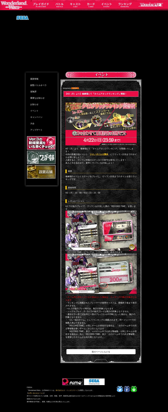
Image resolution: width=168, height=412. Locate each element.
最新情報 (34, 79)
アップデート (36, 130)
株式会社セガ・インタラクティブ (67, 390)
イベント (34, 111)
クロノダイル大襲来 (99, 154)
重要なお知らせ (37, 98)
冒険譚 (33, 92)
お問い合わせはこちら (36, 393)
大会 (32, 123)
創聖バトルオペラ (38, 85)
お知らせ (34, 104)
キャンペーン (36, 117)
